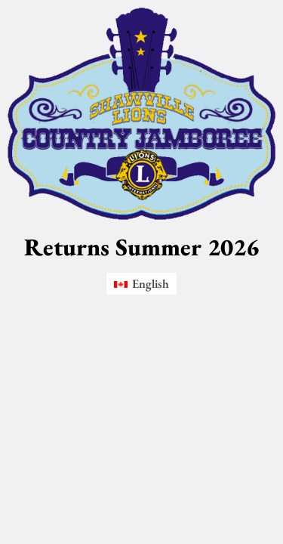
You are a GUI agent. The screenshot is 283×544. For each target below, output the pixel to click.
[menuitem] (141, 284)
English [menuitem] (150, 284)
